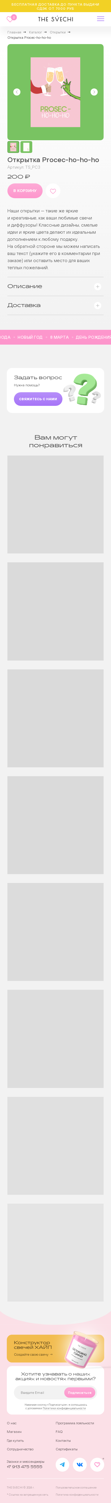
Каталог (35, 32)
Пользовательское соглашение (76, 1487)
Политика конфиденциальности (77, 1494)
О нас (12, 1423)
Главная (14, 32)
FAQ (59, 1431)
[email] (55, 1392)
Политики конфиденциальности (64, 1408)
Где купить (15, 1440)
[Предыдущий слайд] (16, 92)
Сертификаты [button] (67, 1449)
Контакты (63, 1440)
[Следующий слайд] (94, 92)
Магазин (14, 1431)
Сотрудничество (20, 1449)
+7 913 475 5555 (24, 1467)
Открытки (58, 32)
